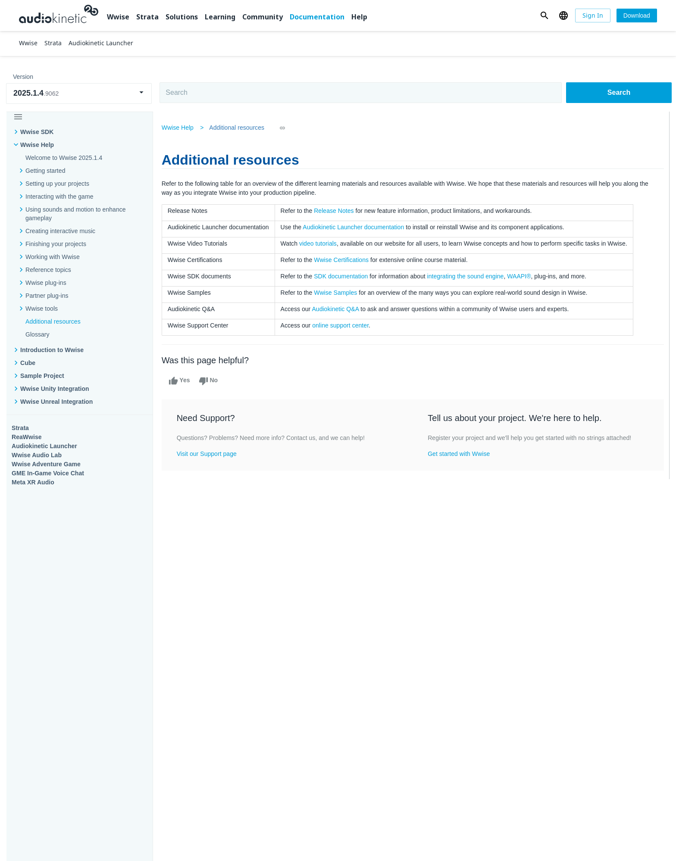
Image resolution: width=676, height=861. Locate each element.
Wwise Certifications (343, 259)
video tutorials (319, 243)
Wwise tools (41, 308)
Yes (181, 381)
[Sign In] (592, 15)
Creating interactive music (60, 231)
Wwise (118, 17)
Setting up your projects (57, 183)
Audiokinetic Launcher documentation (355, 227)
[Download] (637, 15)
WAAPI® (521, 276)
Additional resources (53, 321)
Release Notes (336, 210)
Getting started (45, 170)
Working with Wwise (52, 256)
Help (359, 17)
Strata (147, 17)
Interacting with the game (59, 196)
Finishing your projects (55, 243)
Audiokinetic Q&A (337, 309)
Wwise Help (37, 144)
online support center (342, 325)
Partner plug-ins (47, 295)
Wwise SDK (36, 131)
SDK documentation (343, 276)
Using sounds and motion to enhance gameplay (75, 213)
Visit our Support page (208, 453)
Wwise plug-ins (45, 282)
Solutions (182, 17)
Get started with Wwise (459, 453)
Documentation (317, 17)
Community (262, 17)
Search (618, 92)
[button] (544, 15)
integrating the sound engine (467, 276)
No (210, 381)
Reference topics (48, 269)
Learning (220, 17)
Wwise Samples (337, 292)
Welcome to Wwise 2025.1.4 (63, 157)
